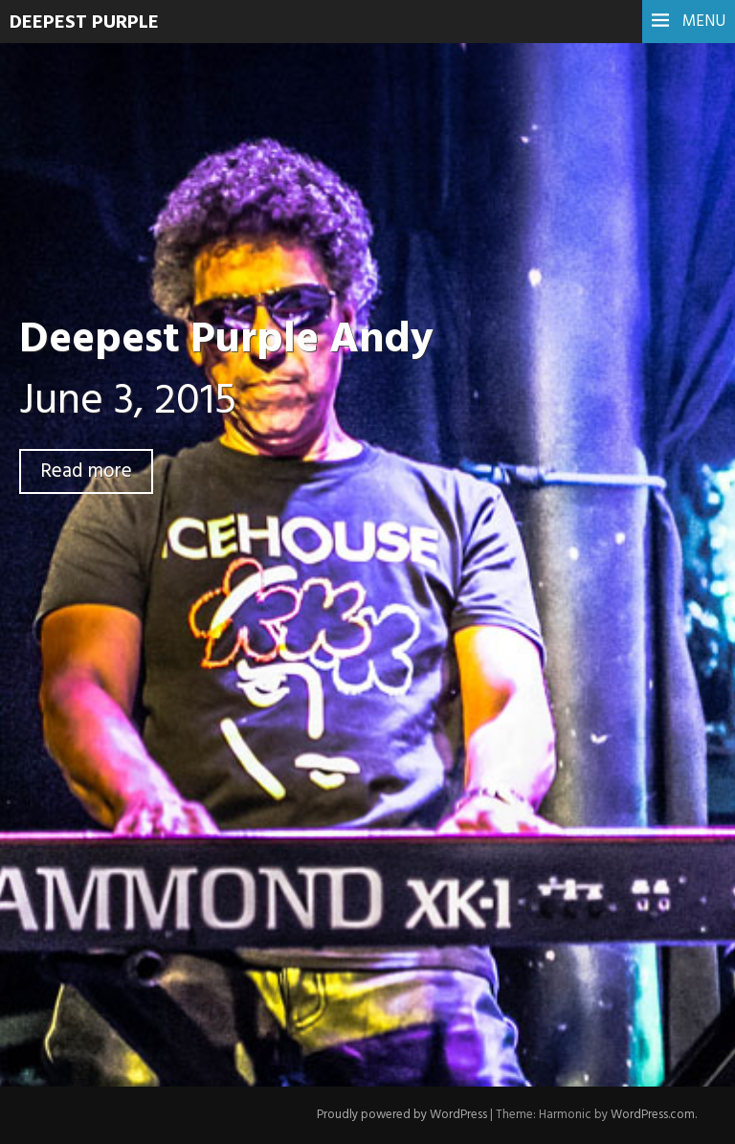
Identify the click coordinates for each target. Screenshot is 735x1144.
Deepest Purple (84, 23)
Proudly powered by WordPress (402, 1115)
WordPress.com (653, 1115)
